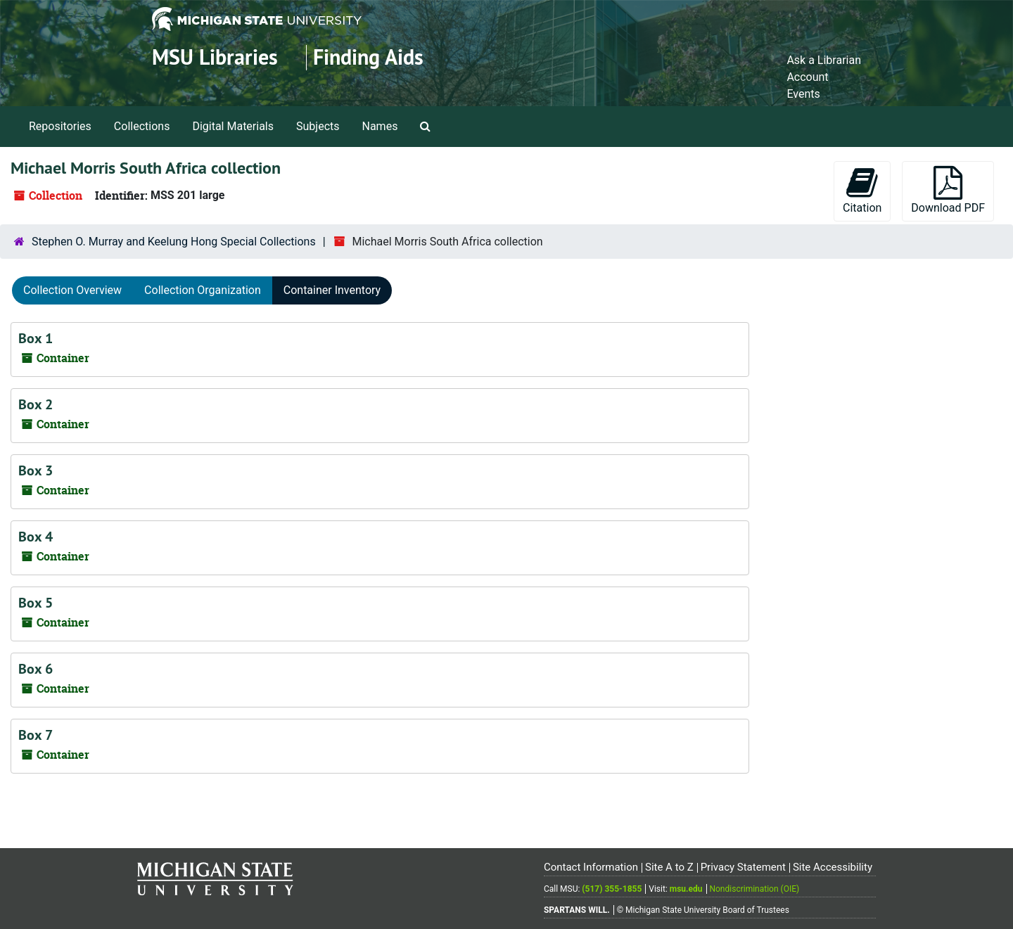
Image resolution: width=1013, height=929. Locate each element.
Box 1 (35, 338)
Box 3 (35, 470)
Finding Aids (368, 57)
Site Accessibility (832, 867)
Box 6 (35, 669)
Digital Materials (233, 126)
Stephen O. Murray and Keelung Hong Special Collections (174, 241)
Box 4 (35, 536)
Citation (862, 190)
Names (380, 126)
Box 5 (35, 603)
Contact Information (591, 867)
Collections (142, 126)
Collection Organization (202, 290)
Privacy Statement (743, 867)
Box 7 (35, 735)
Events (803, 94)
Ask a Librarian (823, 60)
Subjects (317, 126)
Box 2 (35, 404)
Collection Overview (72, 290)
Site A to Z (669, 867)
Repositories (60, 126)
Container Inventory (332, 290)
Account (807, 77)
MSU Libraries (215, 57)
